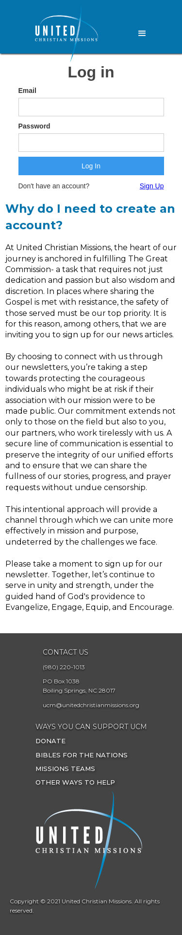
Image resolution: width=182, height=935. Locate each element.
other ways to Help (75, 782)
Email (27, 90)
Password (34, 126)
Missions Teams (65, 768)
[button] (142, 33)
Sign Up (152, 186)
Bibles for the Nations (81, 755)
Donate (50, 741)
